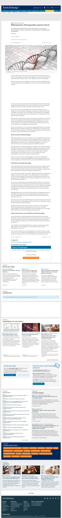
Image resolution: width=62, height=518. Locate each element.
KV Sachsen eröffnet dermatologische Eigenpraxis (13, 427)
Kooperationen (35, 11)
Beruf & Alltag (33, 448)
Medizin (12, 11)
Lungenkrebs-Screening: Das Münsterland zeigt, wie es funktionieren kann (14, 437)
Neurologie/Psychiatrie (9, 453)
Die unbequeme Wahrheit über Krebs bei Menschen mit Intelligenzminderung (14, 408)
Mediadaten (26, 503)
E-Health (56, 448)
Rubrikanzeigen (27, 505)
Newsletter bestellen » (39, 384)
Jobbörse (4, 510)
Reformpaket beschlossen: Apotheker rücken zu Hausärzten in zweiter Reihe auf (15, 430)
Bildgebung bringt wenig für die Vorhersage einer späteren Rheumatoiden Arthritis (15, 396)
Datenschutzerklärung (15, 505)
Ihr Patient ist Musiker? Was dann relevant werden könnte (30, 477)
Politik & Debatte (49, 11)
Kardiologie (27, 451)
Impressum (13, 508)
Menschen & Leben (45, 451)
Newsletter (26, 509)
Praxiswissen (18, 11)
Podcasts (24, 11)
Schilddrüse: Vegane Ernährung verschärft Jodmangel (43, 411)
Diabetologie (49, 448)
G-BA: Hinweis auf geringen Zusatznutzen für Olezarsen (29, 271)
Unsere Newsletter (10, 445)
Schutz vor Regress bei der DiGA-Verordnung (12, 405)
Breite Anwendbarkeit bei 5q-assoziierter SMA (30, 335)
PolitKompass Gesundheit (46, 453)
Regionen (42, 11)
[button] (57, 8)
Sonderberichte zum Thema (12, 321)
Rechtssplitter (7, 456)
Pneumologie (35, 453)
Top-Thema (25, 448)
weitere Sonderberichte (53, 360)
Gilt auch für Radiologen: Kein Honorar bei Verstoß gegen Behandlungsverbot (14, 422)
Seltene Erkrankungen (16, 242)
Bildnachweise (14, 510)
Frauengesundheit (8, 451)
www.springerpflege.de (36, 504)
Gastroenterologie (18, 451)
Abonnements (26, 506)
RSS (24, 510)
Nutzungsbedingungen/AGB (16, 504)
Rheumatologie (15, 456)
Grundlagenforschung (27, 242)
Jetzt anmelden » (10, 375)
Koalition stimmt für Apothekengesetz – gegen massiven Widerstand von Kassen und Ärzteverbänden (14, 419)
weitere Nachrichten (26, 440)
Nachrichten (6, 11)
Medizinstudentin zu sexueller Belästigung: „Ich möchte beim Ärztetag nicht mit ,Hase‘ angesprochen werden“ (15, 402)
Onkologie (18, 453)
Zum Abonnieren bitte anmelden (31, 258)
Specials (29, 11)
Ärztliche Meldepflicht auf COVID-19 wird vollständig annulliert (15, 425)
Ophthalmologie (26, 453)
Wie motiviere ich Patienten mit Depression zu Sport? (14, 399)
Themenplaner (27, 504)
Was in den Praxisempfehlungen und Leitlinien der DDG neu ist (11, 477)
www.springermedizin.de (36, 503)
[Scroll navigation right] (59, 11)
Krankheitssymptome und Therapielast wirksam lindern (11, 335)
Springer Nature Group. (28, 516)
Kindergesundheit (35, 451)
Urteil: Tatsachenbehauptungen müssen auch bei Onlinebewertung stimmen (13, 434)
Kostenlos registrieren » (23, 375)
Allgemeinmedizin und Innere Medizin (12, 448)
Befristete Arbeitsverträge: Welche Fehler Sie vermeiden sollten (44, 397)
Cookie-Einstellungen (15, 506)
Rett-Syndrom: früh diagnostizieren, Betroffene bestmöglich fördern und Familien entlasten (48, 337)
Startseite (4, 503)
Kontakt (12, 509)
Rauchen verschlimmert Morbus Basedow (11, 271)
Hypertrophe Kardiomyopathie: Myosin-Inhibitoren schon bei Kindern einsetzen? (50, 272)
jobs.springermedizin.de (36, 505)
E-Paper (25, 508)
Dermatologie (41, 448)
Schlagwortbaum (14, 503)
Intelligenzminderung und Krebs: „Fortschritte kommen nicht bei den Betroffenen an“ (16, 411)
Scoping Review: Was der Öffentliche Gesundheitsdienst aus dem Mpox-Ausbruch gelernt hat (16, 415)
